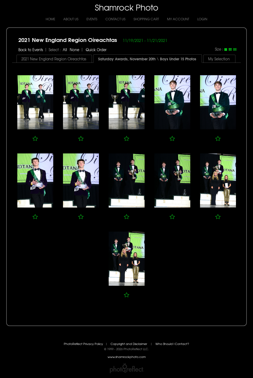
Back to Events (30, 49)
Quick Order (96, 49)
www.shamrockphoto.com (127, 356)
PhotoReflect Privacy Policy (83, 343)
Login (202, 19)
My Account (178, 19)
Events (91, 19)
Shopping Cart (146, 19)
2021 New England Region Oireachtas (67, 39)
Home (50, 19)
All (65, 49)
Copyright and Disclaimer (129, 343)
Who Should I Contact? (172, 343)
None (74, 49)
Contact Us (115, 19)
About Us (70, 19)
